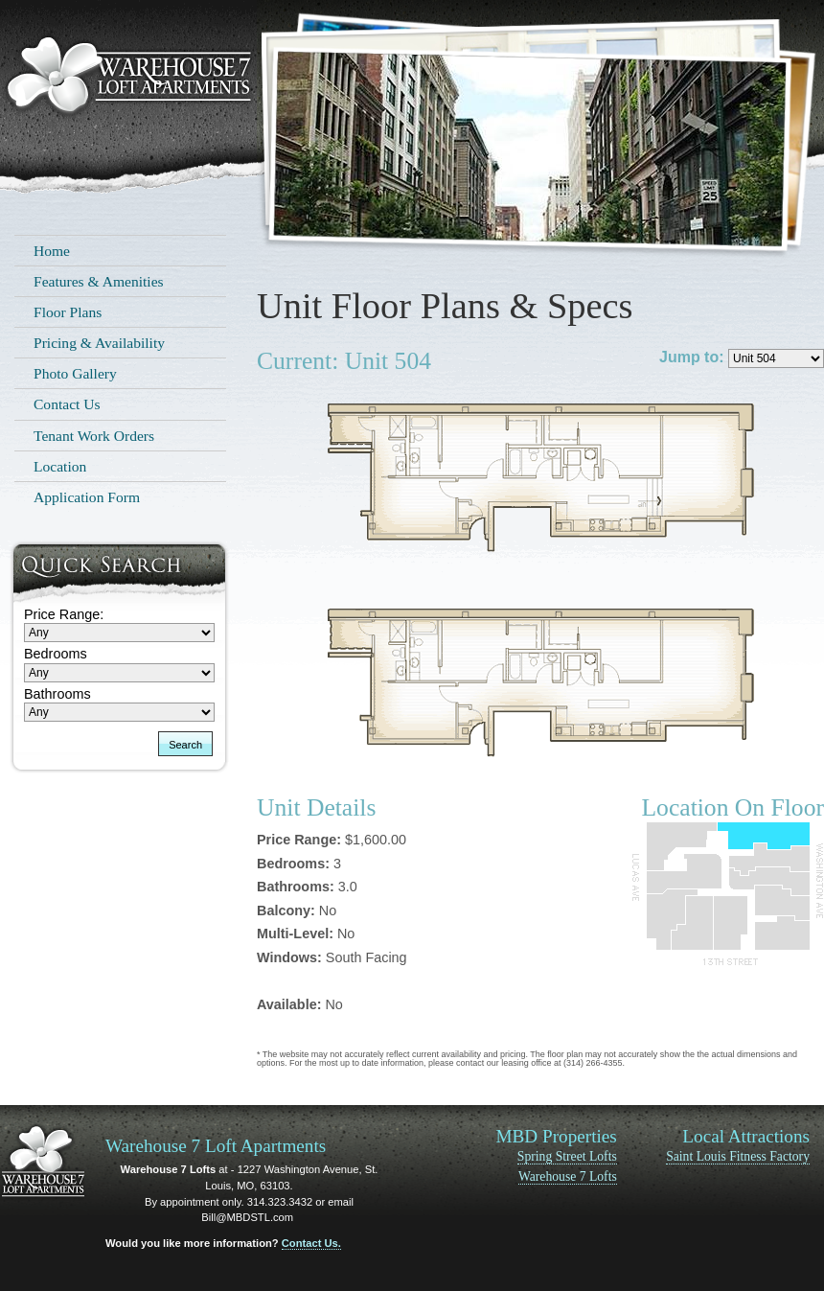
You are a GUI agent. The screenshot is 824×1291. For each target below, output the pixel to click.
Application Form (87, 497)
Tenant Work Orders (94, 435)
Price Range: (63, 614)
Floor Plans (68, 312)
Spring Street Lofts (567, 1156)
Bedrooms (55, 653)
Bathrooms (57, 694)
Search (185, 744)
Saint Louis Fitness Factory (738, 1156)
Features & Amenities (99, 281)
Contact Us (67, 404)
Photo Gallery (75, 373)
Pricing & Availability (99, 342)
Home (52, 250)
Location (60, 466)
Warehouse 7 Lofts (567, 1176)
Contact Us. (311, 1243)
